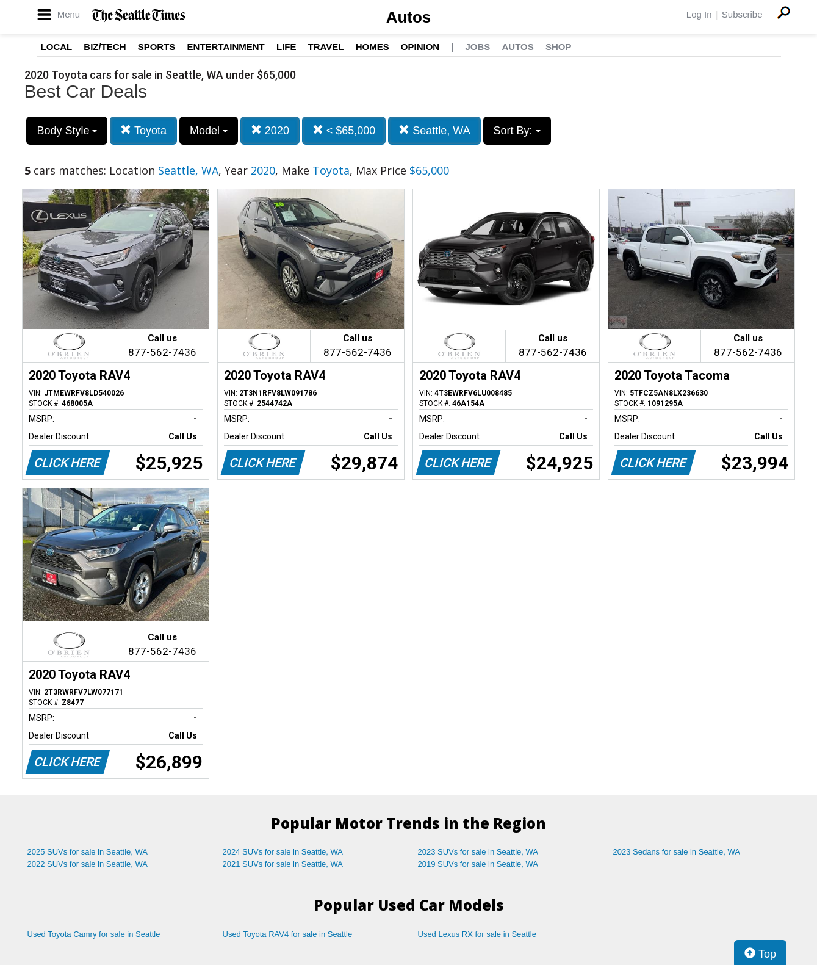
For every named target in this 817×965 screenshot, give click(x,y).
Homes (372, 47)
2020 (270, 130)
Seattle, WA (434, 130)
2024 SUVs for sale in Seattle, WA (283, 851)
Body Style (67, 131)
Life (286, 47)
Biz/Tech (105, 47)
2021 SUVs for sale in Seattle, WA (283, 864)
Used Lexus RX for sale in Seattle (477, 934)
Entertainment (226, 47)
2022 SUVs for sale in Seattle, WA (87, 864)
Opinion (420, 47)
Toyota (143, 130)
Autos (408, 17)
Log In (699, 14)
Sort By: (517, 131)
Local (57, 47)
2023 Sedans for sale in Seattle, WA (676, 851)
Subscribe (742, 14)
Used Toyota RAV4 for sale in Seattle (288, 934)
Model (209, 131)
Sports (157, 47)
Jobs (477, 47)
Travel (326, 47)
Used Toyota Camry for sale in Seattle (93, 934)
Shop (558, 47)
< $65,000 (344, 130)
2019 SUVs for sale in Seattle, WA (478, 864)
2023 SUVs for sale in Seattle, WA (478, 851)
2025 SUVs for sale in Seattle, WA (87, 851)
